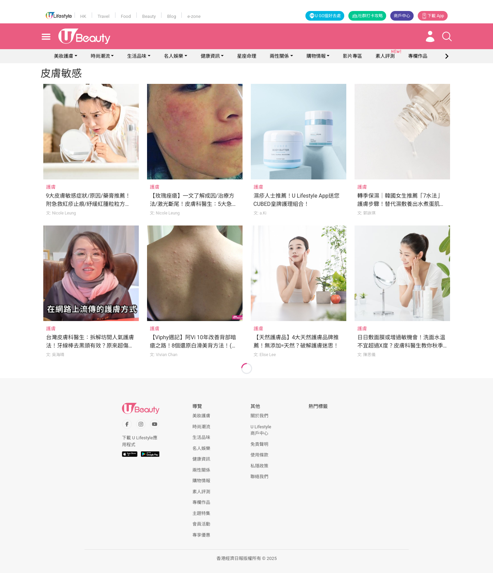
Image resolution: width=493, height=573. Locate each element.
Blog (171, 16)
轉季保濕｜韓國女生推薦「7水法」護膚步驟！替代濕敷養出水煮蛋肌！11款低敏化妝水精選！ (401, 204)
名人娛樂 (173, 56)
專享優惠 (201, 535)
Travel (104, 16)
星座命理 (246, 56)
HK (83, 16)
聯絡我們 (259, 476)
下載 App (432, 16)
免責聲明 (259, 444)
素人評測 (201, 491)
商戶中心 (402, 15)
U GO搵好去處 (325, 16)
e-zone (193, 16)
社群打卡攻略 (367, 16)
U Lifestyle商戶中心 (260, 430)
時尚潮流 (100, 56)
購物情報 (316, 56)
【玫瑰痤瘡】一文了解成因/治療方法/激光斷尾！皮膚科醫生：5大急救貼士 (194, 204)
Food (126, 16)
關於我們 (259, 415)
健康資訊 (210, 56)
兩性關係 (279, 56)
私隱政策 (259, 466)
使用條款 (259, 455)
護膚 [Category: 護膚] (51, 187)
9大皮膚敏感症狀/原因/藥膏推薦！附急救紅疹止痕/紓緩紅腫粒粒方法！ (88, 204)
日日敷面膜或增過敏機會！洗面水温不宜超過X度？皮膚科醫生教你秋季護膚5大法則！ (401, 345)
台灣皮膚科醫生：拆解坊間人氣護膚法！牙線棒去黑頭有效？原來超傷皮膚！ (90, 345)
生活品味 (136, 56)
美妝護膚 (63, 56)
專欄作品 (201, 502)
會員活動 (201, 524)
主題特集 (201, 513)
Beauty (149, 16)
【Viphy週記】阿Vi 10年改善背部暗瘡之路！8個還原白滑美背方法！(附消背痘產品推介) (193, 345)
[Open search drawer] (447, 36)
